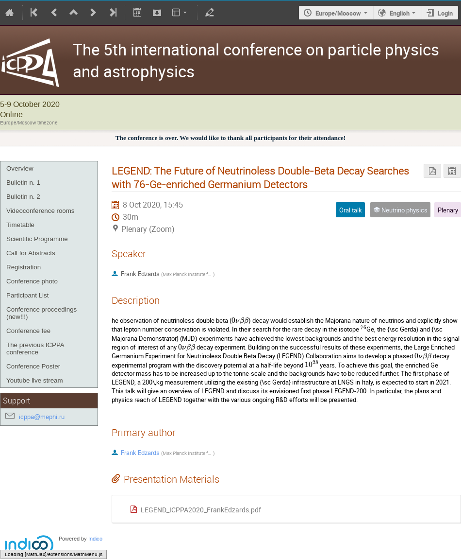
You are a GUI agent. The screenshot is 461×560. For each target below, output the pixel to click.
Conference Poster (33, 366)
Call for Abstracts (30, 253)
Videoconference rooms (40, 210)
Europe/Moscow (338, 13)
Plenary (448, 210)
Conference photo (32, 281)
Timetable (20, 224)
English (400, 13)
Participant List (27, 295)
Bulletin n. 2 (23, 196)
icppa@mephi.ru (42, 417)
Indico (95, 538)
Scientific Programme (37, 239)
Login (445, 13)
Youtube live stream (34, 380)
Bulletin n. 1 (23, 182)
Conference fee (28, 330)
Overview (19, 168)
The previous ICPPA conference (35, 348)
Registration (23, 267)
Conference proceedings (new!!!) (41, 313)
